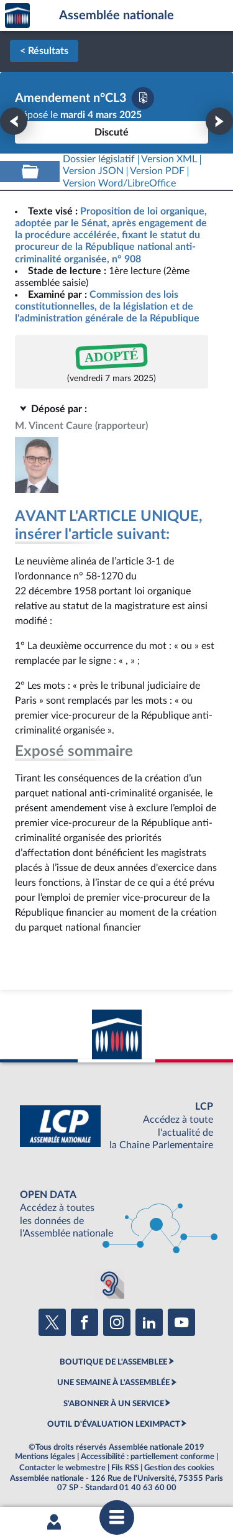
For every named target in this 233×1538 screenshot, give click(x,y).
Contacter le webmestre (62, 1467)
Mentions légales (45, 1456)
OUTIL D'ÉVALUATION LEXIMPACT (113, 1424)
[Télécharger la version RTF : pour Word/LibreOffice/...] (119, 184)
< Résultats (44, 51)
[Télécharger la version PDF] (143, 98)
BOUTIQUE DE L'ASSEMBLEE (113, 1362)
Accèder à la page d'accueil (17, 16)
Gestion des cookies (179, 1467)
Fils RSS (125, 1467)
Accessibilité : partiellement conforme (147, 1456)
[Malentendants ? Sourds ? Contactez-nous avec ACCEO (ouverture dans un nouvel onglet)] (109, 1284)
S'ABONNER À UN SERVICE (113, 1403)
